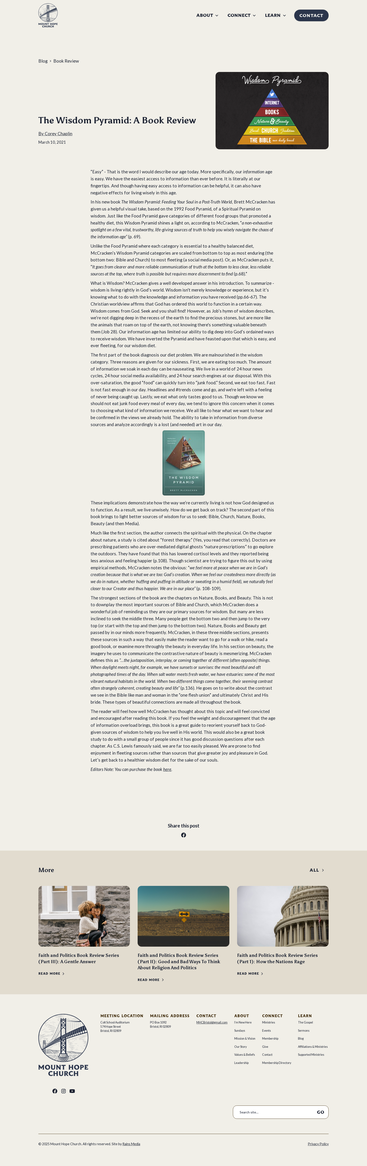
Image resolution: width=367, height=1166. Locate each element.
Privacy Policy (318, 1144)
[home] (48, 15)
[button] (207, 15)
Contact (311, 15)
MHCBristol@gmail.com (212, 1022)
